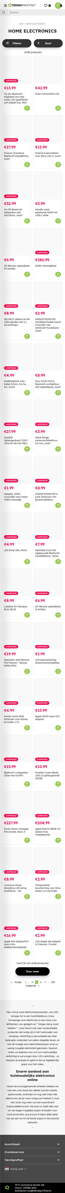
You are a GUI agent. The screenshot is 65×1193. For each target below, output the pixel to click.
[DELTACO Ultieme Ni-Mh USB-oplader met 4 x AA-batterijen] (17, 295)
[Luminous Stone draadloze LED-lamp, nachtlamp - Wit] (17, 861)
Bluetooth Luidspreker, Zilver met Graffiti (16, 774)
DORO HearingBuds (45, 265)
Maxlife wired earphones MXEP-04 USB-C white (46, 212)
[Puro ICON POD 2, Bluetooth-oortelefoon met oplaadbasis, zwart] (48, 357)
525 (53, 982)
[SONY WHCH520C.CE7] (48, 70)
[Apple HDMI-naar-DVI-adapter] (48, 692)
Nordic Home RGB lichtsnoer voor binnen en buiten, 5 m (16, 719)
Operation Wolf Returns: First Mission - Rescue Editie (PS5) (17, 662)
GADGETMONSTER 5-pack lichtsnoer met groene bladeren (46, 497)
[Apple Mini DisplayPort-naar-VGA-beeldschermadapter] (17, 918)
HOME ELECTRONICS (35, 24)
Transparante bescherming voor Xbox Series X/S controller (48, 888)
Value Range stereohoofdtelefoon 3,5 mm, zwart (46, 440)
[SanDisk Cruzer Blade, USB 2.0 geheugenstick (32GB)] (48, 749)
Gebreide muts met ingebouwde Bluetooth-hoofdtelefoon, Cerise (47, 553)
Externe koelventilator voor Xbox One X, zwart (48, 154)
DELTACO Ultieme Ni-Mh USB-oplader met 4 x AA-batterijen (17, 322)
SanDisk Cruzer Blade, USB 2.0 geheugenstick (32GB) (47, 775)
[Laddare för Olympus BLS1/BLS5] (17, 583)
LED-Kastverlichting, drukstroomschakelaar (47, 661)
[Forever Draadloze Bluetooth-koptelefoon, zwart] (17, 129)
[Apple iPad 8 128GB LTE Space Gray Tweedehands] (48, 805)
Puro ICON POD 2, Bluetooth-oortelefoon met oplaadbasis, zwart (48, 384)
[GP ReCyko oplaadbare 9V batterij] (17, 242)
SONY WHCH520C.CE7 (47, 94)
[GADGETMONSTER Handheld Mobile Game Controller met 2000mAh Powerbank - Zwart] (48, 295)
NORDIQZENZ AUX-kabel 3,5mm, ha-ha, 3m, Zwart (15, 384)
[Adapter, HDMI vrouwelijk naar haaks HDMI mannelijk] (17, 470)
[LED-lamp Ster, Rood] (17, 526)
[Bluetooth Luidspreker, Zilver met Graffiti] (17, 749)
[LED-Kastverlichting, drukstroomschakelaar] (48, 636)
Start (21, 24)
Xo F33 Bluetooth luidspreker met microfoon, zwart (13, 212)
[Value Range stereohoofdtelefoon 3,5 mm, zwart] (48, 414)
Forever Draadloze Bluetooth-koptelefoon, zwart (16, 156)
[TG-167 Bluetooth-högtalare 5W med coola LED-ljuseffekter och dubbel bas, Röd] (17, 70)
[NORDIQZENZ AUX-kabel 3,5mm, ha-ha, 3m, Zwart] (17, 357)
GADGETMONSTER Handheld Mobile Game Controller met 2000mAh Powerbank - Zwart (48, 325)
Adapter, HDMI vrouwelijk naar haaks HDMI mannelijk (16, 497)
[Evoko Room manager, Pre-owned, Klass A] (17, 805)
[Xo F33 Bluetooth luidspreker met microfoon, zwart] (17, 185)
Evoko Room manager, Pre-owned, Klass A (16, 830)
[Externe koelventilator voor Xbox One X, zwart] (48, 129)
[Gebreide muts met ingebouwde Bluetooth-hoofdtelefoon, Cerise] (48, 526)
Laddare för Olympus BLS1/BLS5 (15, 608)
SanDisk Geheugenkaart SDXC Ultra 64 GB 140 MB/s (16, 440)
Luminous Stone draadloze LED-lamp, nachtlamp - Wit (15, 888)
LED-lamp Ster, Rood (15, 550)
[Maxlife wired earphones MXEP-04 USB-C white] (48, 185)
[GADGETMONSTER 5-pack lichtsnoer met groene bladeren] (48, 470)
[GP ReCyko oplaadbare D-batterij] (48, 583)
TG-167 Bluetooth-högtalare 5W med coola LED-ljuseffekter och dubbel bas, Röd (16, 98)
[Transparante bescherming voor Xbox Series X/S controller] (48, 861)
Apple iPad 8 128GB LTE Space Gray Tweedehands (48, 831)
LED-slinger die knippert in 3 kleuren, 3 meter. (48, 943)
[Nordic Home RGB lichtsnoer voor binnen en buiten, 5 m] (17, 692)
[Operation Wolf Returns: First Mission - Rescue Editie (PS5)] (17, 636)
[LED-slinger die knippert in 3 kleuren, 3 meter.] (48, 918)
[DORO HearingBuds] (48, 242)
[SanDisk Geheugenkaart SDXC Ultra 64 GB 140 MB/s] (17, 414)
